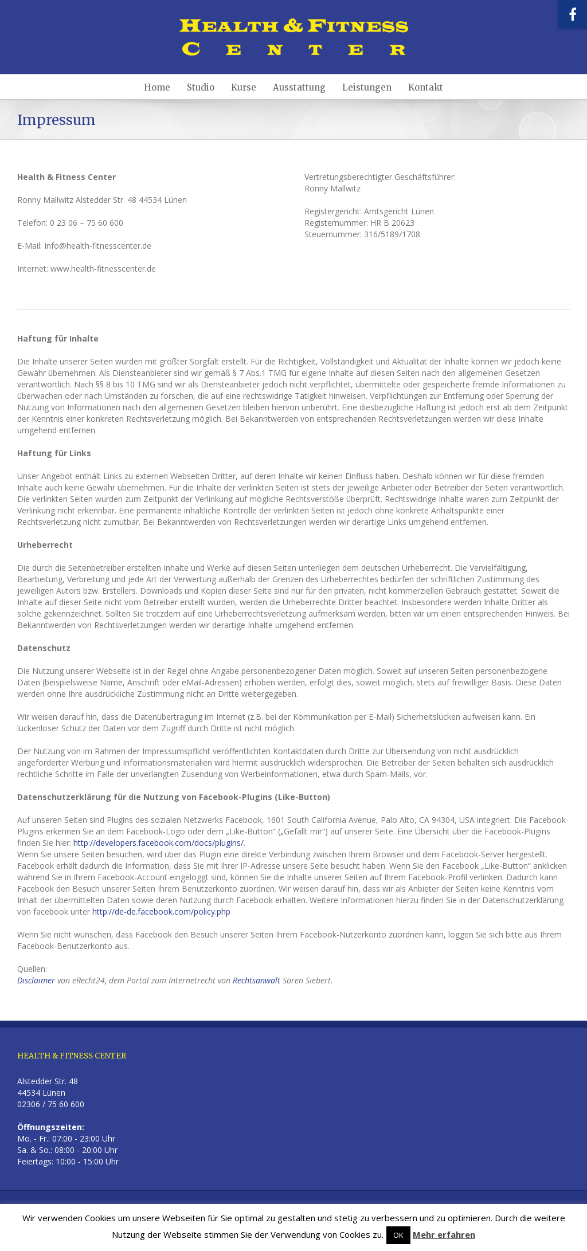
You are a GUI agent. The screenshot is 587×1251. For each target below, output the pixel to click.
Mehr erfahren (444, 1234)
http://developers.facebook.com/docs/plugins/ (158, 842)
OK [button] (398, 1235)
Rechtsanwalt (256, 980)
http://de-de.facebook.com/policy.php (161, 911)
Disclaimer (36, 980)
